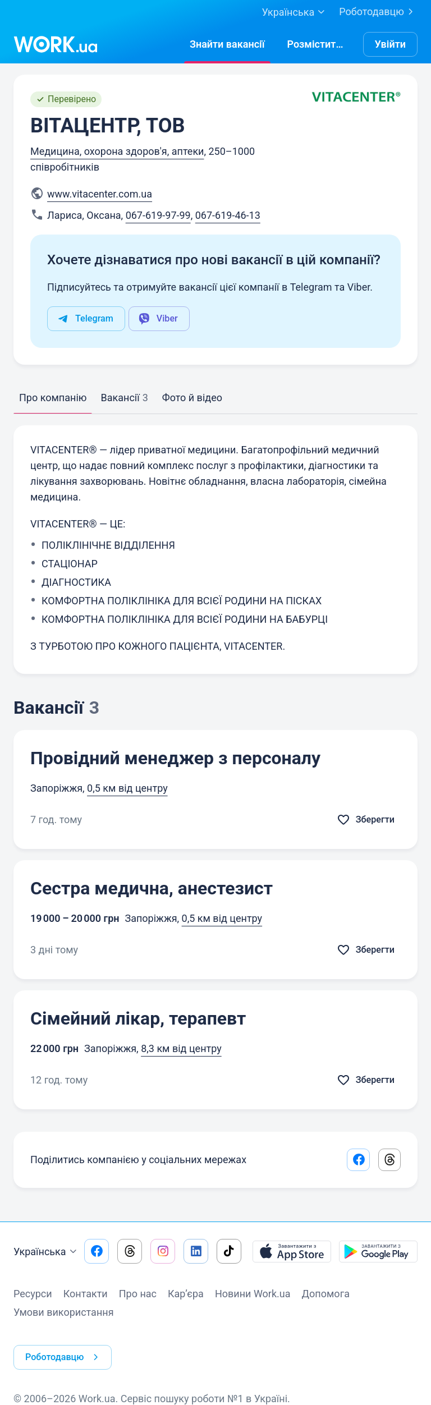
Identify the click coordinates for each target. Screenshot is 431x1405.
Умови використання (63, 1314)
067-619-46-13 (227, 215)
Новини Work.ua (253, 1296)
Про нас (138, 1296)
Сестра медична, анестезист (151, 888)
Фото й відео (192, 397)
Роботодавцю (378, 12)
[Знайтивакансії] (227, 44)
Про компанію (52, 397)
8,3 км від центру (181, 1048)
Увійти (390, 44)
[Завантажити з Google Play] (378, 1253)
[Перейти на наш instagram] (162, 1253)
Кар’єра (186, 1296)
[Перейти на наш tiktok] (229, 1253)
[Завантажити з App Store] (292, 1253)
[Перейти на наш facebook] (96, 1253)
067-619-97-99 (158, 215)
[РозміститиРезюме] (317, 44)
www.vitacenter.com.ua (99, 194)
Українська (46, 1254)
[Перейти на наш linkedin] (196, 1253)
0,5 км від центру (127, 788)
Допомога (326, 1296)
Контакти (85, 1296)
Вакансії (124, 397)
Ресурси (32, 1296)
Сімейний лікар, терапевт (138, 1018)
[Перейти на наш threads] (129, 1253)
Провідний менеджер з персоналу (175, 758)
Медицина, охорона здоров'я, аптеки (117, 151)
